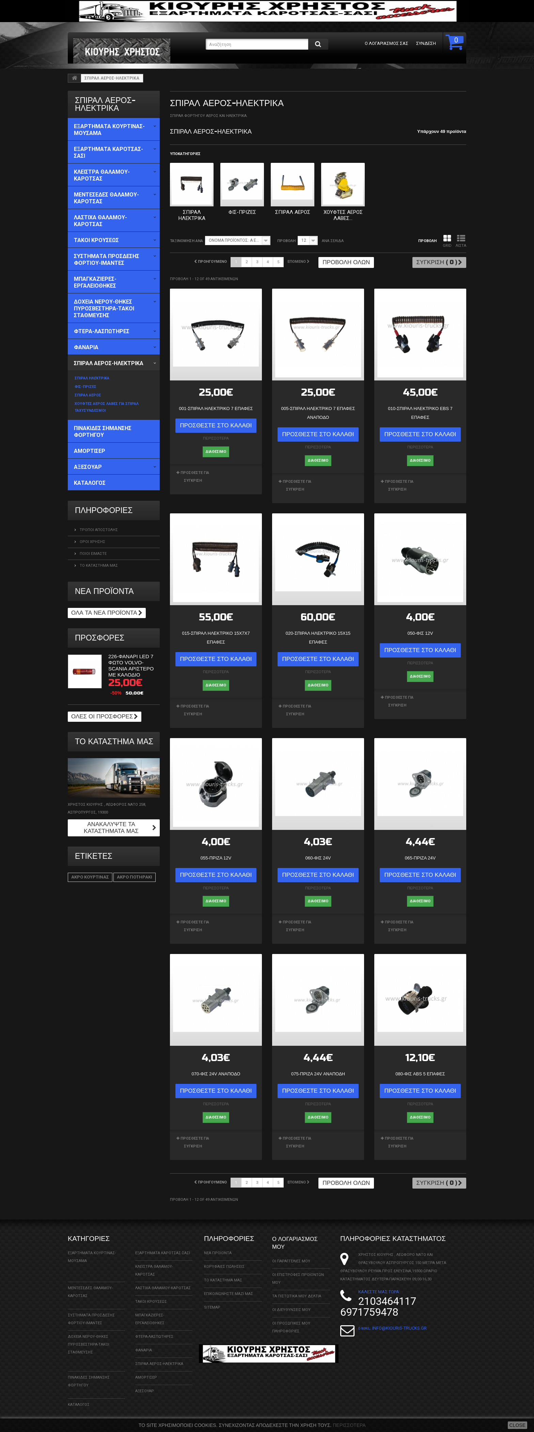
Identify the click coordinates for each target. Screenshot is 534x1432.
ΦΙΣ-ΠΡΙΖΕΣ (242, 212)
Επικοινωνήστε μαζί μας (228, 1286)
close (517, 1425)
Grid (447, 241)
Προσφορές (99, 638)
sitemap (212, 1300)
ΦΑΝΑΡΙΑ (143, 1343)
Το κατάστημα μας (98, 565)
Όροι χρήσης (92, 542)
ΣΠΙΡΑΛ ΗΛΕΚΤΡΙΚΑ (191, 215)
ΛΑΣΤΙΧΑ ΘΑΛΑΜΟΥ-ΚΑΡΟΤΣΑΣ (163, 1281)
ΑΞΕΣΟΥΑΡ (144, 1384)
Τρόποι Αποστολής (98, 530)
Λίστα (461, 241)
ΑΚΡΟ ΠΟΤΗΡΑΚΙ (134, 877)
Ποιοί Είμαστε (93, 553)
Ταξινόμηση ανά (186, 241)
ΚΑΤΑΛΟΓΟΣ (79, 1397)
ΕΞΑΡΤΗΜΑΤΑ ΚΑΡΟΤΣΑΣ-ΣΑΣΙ (162, 1246)
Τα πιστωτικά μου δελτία (296, 1288)
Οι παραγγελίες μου (291, 1253)
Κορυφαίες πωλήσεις (224, 1259)
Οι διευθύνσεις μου (291, 1302)
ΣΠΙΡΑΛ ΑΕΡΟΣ (292, 212)
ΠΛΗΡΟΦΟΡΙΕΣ (103, 510)
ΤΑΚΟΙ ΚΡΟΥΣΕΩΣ (151, 1294)
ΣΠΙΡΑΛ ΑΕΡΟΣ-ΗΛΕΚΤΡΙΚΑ (159, 1356)
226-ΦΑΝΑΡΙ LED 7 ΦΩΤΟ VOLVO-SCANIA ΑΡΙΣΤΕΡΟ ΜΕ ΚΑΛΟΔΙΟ (131, 665)
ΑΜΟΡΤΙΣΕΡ (146, 1370)
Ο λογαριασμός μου (299, 1235)
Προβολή (286, 241)
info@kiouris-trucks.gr (399, 1321)
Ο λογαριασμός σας (382, 43)
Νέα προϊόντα (104, 591)
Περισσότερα (349, 1425)
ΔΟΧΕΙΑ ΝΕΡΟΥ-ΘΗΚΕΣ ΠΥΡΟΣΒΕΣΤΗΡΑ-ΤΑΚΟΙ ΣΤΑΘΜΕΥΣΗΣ (88, 1337)
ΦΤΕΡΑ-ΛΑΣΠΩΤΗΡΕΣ (154, 1329)
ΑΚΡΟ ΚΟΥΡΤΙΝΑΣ (90, 877)
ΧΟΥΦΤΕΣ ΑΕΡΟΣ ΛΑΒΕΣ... (343, 215)
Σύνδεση (422, 43)
